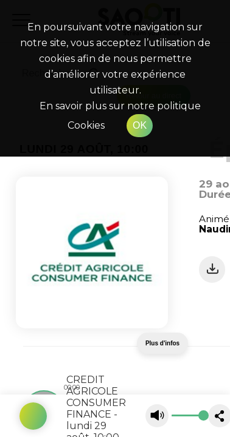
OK (140, 125)
